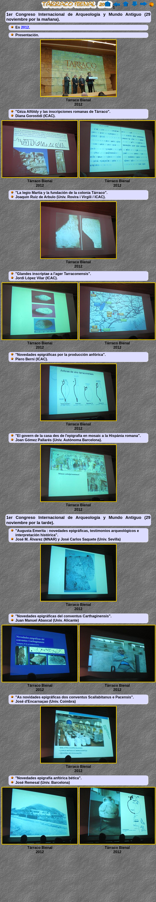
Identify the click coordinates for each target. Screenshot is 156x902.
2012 (25, 27)
